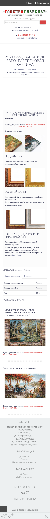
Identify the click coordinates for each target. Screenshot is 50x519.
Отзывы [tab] (27, 276)
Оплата (24, 459)
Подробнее (16, 255)
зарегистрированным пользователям (31, 125)
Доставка (24, 456)
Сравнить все (24, 315)
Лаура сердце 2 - (29, 19)
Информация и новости (24, 462)
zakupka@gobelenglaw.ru (26, 38)
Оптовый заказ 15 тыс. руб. (26, 30)
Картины (32, 69)
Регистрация (42, 3)
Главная (19, 69)
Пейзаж (27, 270)
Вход (29, 3)
